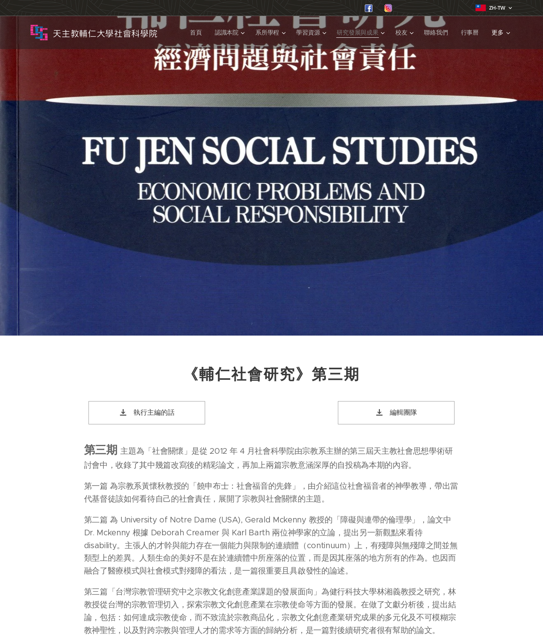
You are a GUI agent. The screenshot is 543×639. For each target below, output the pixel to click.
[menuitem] (195, 33)
